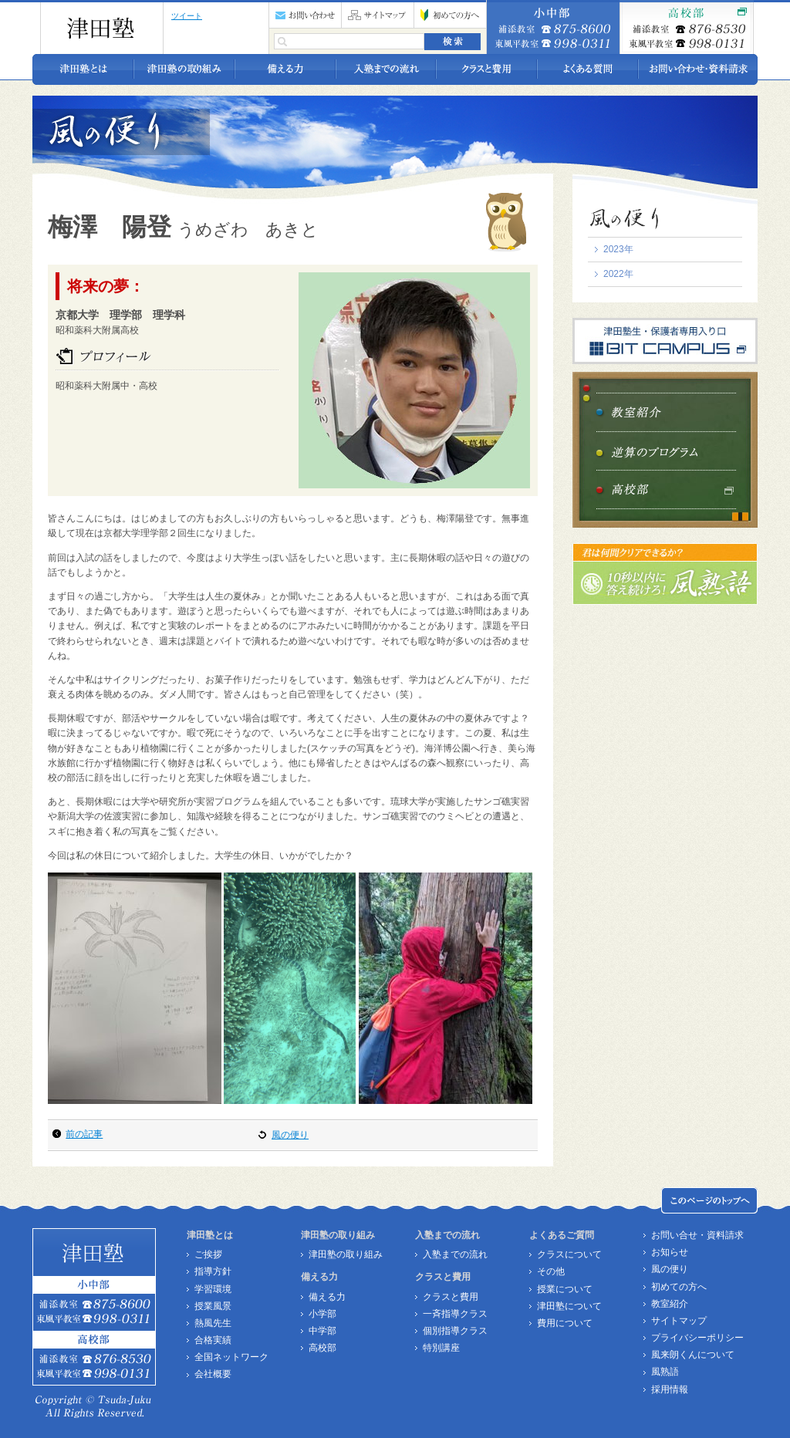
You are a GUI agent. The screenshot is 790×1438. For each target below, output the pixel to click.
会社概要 (212, 1374)
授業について (564, 1289)
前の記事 (84, 1134)
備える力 (327, 1296)
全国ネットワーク (231, 1357)
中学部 (322, 1330)
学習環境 (212, 1289)
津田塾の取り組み (346, 1254)
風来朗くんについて (692, 1354)
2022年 (618, 273)
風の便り (290, 1134)
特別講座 (441, 1347)
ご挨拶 (208, 1254)
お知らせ (669, 1252)
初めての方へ (679, 1286)
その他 (551, 1271)
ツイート (186, 16)
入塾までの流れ (455, 1254)
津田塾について (569, 1306)
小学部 (322, 1313)
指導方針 (212, 1271)
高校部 (322, 1347)
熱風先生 (212, 1323)
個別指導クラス (455, 1330)
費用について (564, 1323)
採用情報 (669, 1389)
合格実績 (212, 1340)
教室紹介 (669, 1303)
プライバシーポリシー (697, 1337)
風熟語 (665, 1371)
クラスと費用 (450, 1296)
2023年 (618, 249)
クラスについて (569, 1254)
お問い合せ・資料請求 (697, 1235)
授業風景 (212, 1306)
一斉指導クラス (455, 1313)
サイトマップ (679, 1320)
